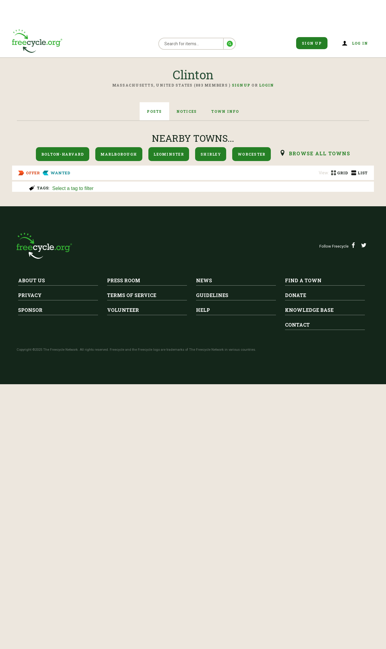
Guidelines (212, 560)
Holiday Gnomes (40, 329)
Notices (186, 111)
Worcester (251, 154)
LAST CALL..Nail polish (93, 431)
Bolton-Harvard (62, 154)
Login (266, 85)
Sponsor (30, 574)
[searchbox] (209, 189)
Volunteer (123, 574)
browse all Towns (319, 153)
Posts (154, 111)
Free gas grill (77, 270)
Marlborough (118, 154)
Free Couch (73, 219)
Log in (360, 43)
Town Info (225, 111)
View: (324, 172)
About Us (31, 545)
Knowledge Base (309, 574)
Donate (295, 560)
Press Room (123, 545)
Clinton (75, 210)
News (204, 545)
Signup (241, 85)
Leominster (168, 154)
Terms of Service (131, 560)
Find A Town (303, 545)
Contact (297, 589)
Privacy (30, 560)
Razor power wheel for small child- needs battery (133, 380)
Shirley (211, 154)
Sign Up (312, 43)
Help (203, 574)
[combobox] (210, 187)
